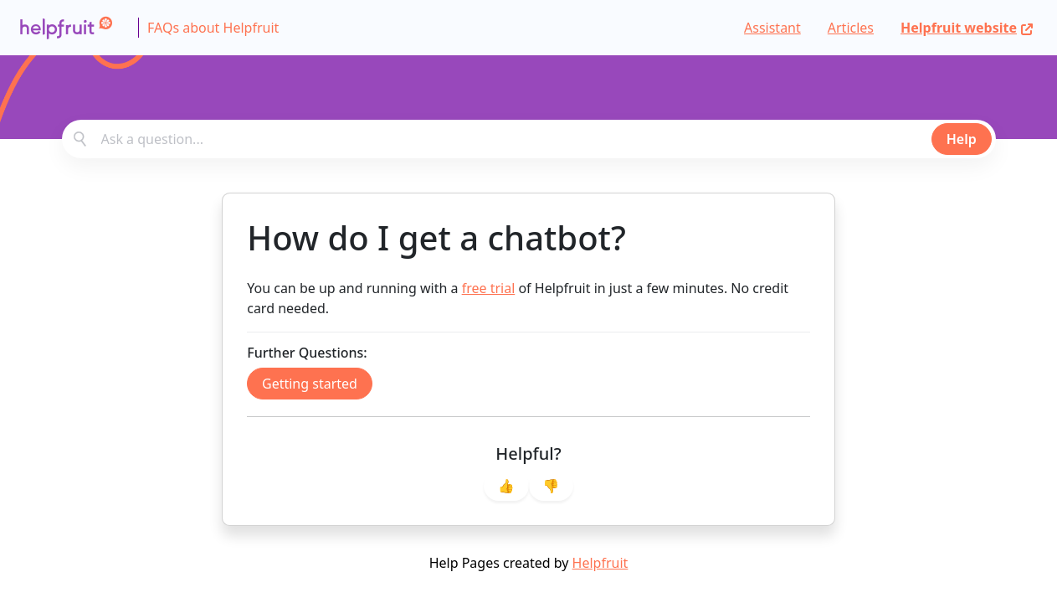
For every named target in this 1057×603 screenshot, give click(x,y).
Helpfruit (600, 563)
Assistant (772, 27)
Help (962, 139)
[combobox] (529, 139)
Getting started (309, 383)
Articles (851, 27)
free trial (489, 288)
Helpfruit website (967, 27)
